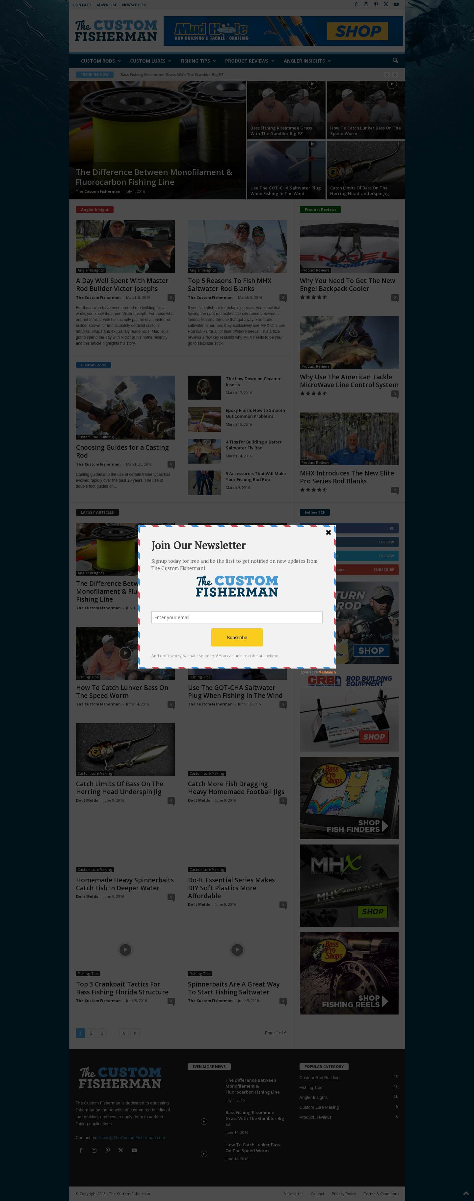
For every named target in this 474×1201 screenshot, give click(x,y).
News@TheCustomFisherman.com (131, 1137)
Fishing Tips (198, 61)
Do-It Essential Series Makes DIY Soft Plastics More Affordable (231, 888)
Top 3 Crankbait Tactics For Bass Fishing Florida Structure (122, 988)
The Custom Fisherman (98, 191)
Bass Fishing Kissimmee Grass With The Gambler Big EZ (281, 130)
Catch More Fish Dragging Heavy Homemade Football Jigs (236, 788)
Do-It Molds (87, 800)
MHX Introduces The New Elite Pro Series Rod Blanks (347, 477)
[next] (395, 74)
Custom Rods (101, 61)
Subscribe (384, 569)
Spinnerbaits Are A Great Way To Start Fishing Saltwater (234, 988)
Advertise (106, 4)
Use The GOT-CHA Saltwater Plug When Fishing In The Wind (285, 190)
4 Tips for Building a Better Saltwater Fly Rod (254, 445)
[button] (395, 61)
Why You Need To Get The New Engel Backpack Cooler (347, 284)
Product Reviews (250, 61)
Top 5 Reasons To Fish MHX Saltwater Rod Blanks (230, 284)
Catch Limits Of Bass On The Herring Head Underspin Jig (359, 190)
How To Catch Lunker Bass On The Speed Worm (365, 130)
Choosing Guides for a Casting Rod (122, 451)
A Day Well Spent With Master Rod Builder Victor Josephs (122, 284)
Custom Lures (150, 61)
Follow (386, 541)
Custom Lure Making (95, 773)
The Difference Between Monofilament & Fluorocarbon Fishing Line (183, 74)
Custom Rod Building (96, 437)
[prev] (387, 74)
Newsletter (134, 4)
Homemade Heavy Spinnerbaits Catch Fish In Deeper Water (125, 884)
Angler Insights (307, 61)
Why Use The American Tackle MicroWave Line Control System (349, 381)
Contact (82, 4)
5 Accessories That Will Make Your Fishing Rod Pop (256, 476)
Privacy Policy (344, 1193)
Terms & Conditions (381, 1193)
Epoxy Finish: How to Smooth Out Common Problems (255, 413)
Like (390, 528)
